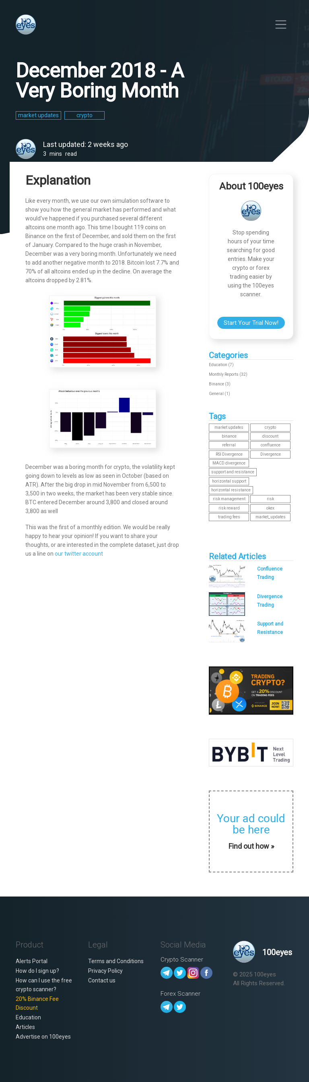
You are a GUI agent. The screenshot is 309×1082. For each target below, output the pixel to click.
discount (270, 436)
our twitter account (79, 553)
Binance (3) (220, 384)
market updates (228, 427)
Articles (25, 1027)
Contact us (101, 980)
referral (229, 445)
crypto (270, 427)
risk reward (229, 508)
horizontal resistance (231, 490)
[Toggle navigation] (280, 24)
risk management (229, 499)
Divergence (270, 454)
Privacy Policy (105, 971)
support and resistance (232, 472)
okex (270, 508)
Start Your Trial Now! (251, 322)
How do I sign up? (37, 971)
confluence (270, 445)
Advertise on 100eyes (43, 1036)
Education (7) (221, 365)
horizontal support (229, 481)
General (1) (219, 393)
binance (229, 436)
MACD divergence (228, 463)
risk (270, 499)
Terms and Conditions (116, 961)
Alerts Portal (31, 961)
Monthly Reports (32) (228, 374)
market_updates (270, 517)
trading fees (229, 517)
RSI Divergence (229, 454)
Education (28, 1017)
